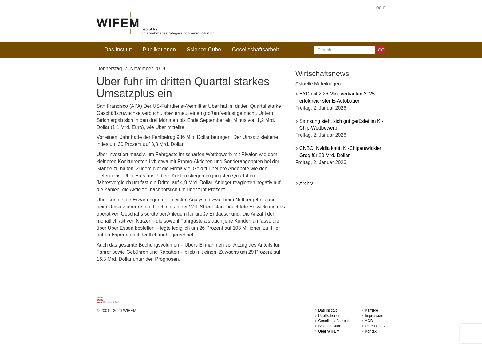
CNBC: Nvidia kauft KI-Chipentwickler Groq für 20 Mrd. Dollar (340, 152)
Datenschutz (375, 326)
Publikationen (159, 50)
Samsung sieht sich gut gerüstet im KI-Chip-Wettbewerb (341, 125)
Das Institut (118, 50)
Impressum (374, 315)
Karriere (371, 310)
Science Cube (204, 50)
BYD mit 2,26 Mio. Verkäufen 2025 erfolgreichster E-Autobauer (337, 97)
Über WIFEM (328, 331)
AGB (369, 321)
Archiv (306, 183)
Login (379, 7)
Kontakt (371, 331)
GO (381, 49)
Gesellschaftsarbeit (255, 50)
